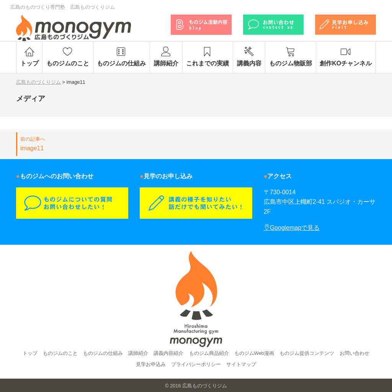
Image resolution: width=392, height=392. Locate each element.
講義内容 (249, 57)
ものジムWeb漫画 (254, 353)
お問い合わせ (354, 353)
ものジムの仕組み (121, 57)
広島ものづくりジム (204, 386)
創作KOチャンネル (346, 57)
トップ (29, 57)
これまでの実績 (208, 57)
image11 (103, 143)
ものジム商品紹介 (209, 353)
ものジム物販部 (290, 57)
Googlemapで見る (292, 227)
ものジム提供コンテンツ (306, 353)
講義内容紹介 (168, 353)
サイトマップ (241, 364)
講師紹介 (166, 57)
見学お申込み (151, 364)
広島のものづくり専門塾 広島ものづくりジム (62, 7)
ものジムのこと (67, 57)
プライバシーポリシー (196, 364)
